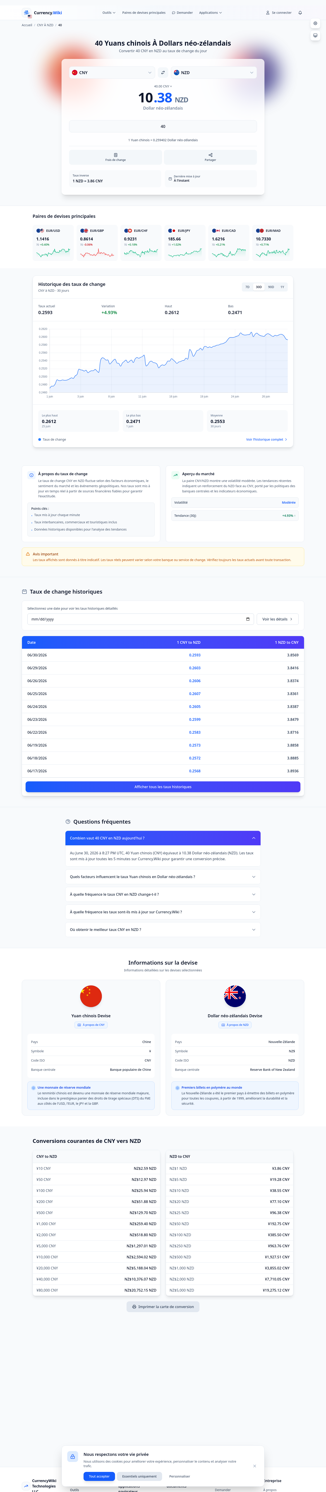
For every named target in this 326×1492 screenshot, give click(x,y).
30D (259, 287)
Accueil (27, 25)
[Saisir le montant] (163, 126)
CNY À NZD (45, 25)
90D (271, 287)
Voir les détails (277, 619)
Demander (223, 1490)
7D (247, 287)
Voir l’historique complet (267, 439)
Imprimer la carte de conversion (163, 1306)
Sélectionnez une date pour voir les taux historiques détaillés (72, 608)
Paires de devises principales (143, 12)
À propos (270, 1490)
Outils (74, 1490)
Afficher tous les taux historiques (163, 786)
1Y (282, 287)
